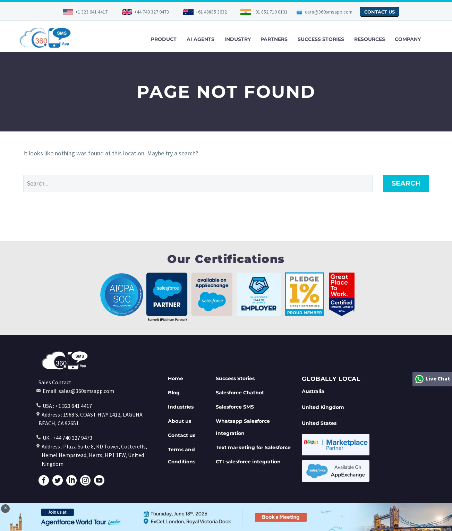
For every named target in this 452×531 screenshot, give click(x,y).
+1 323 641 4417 (91, 12)
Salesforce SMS (235, 407)
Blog (174, 392)
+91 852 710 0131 (270, 12)
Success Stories (235, 378)
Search (406, 183)
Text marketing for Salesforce (253, 447)
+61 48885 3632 (211, 12)
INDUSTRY (237, 39)
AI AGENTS (200, 39)
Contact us (181, 435)
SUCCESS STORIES (321, 39)
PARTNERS (274, 39)
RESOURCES (369, 39)
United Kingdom (323, 407)
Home (175, 378)
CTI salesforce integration (248, 462)
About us (179, 421)
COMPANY (408, 39)
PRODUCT (164, 39)
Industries (181, 407)
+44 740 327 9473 (151, 12)
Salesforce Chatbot (240, 392)
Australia (313, 391)
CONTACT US (379, 12)
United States (319, 423)
